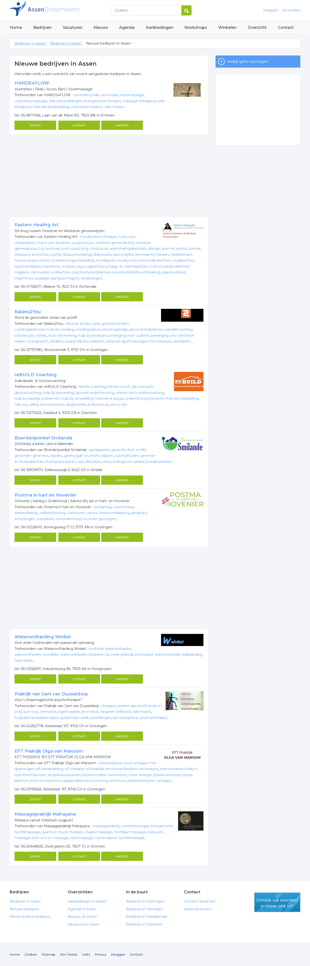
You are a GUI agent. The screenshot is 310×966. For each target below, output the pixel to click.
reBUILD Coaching (36, 374)
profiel (35, 125)
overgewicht (38, 341)
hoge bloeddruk (80, 260)
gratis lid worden (277, 902)
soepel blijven (76, 341)
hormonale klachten (154, 260)
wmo (115, 404)
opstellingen (100, 718)
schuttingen (25, 519)
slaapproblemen (76, 781)
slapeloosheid (173, 272)
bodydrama (24, 718)
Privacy (100, 954)
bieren (70, 462)
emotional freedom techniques (131, 769)
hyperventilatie (27, 266)
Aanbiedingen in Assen (87, 901)
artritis (181, 248)
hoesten (59, 260)
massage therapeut (139, 101)
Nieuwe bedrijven (24, 909)
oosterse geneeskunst (115, 243)
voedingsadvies (89, 329)
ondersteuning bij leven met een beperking (162, 398)
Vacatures (72, 27)
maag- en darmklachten (127, 266)
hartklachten (181, 254)
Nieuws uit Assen (82, 916)
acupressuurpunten (64, 775)
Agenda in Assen (82, 909)
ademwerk (142, 711)
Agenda (127, 27)
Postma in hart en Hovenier (45, 495)
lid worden (291, 10)
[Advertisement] (109, 176)
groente (119, 450)
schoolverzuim (52, 404)
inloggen (270, 10)
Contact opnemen (199, 901)
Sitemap (48, 954)
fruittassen (55, 462)
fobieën (162, 254)
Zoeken (30, 954)
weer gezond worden (110, 323)
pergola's (138, 513)
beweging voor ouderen (129, 335)
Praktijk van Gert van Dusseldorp (51, 694)
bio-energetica (125, 718)
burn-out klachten (46, 781)
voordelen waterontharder (65, 654)
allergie (154, 248)
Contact (286, 27)
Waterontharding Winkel (43, 636)
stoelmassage (132, 95)
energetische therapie (102, 101)
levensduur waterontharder (158, 654)
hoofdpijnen (106, 260)
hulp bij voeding (60, 329)
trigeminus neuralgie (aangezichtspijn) (47, 278)
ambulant (95, 404)
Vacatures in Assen (84, 924)
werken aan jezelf (132, 706)
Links (86, 954)
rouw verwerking (62, 335)
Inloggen (118, 954)
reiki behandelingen (65, 101)
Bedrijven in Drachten (144, 924)
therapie (109, 706)
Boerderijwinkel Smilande (43, 438)
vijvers (92, 513)
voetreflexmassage (31, 101)
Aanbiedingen (159, 27)
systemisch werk (74, 718)
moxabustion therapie (98, 236)
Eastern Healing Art (37, 224)
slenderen (181, 341)
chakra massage (98, 832)
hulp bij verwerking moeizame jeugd (92, 398)
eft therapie (74, 769)
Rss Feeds (68, 954)
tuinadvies (45, 519)
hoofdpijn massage (130, 832)
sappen (107, 455)
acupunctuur (83, 243)
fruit (130, 450)
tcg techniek (49, 248)
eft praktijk (95, 769)
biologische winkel (128, 462)
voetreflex (82, 95)
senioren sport (118, 341)
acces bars (109, 95)
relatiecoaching (151, 392)
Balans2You (28, 311)
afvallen (56, 341)
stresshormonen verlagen (149, 781)
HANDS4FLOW (32, 83)
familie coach (119, 386)
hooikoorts (127, 260)
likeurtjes (93, 462)
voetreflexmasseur (86, 107)
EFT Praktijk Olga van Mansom (49, 751)
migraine (22, 272)
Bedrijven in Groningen (145, 901)
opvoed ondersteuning (95, 392)
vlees (107, 462)
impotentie (50, 266)
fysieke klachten (167, 775)
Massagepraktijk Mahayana (45, 814)
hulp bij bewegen (92, 335)
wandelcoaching (179, 329)
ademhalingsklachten (128, 248)
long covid (89, 248)
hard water (24, 660)
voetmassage (81, 838)
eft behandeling (49, 769)
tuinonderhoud (68, 519)
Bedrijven (42, 27)
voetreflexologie (135, 826)
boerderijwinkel (158, 462)
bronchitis (40, 254)
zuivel (120, 455)
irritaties (68, 266)
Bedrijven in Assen (70, 10)
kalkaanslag (192, 654)
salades (56, 455)
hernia (20, 260)
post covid (70, 248)
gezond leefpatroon (146, 329)
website (122, 125)
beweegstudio (115, 329)
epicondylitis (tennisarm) (133, 254)
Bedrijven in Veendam (144, 909)
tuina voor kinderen (54, 243)
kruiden (132, 455)
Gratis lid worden (198, 909)
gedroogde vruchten (81, 455)
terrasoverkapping (114, 513)
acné (104, 248)
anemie (168, 248)
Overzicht (257, 27)
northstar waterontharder (109, 649)
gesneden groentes (31, 455)
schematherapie (153, 718)
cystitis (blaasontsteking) (71, 254)
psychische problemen (91, 272)
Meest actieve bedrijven (30, 916)
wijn (81, 462)
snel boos (118, 781)
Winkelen (227, 27)
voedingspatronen (30, 329)
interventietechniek (176, 769)
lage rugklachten (91, 266)
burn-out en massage (50, 838)
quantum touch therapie (62, 832)
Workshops (195, 27)
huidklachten (184, 260)
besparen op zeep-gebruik (111, 654)
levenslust (90, 711)
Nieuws (100, 27)
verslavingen (91, 278)
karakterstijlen (47, 718)
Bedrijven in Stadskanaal (146, 916)
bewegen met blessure (152, 341)
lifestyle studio (78, 323)
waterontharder (28, 654)
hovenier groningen (99, 519)
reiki (95, 95)
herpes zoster (38, 260)
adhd (34, 404)
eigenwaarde (69, 711)
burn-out (30, 711)
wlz (124, 404)
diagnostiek (76, 404)
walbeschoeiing (52, 513)
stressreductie (111, 763)
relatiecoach (126, 392)
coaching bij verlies (30, 335)
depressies (102, 254)
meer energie (140, 775)
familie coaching (92, 386)
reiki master (114, 107)
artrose (194, 248)
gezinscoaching (28, 392)
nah (18, 404)
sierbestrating (26, 513)
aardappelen (99, 450)
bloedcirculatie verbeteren (105, 775)
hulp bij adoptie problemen (37, 398)
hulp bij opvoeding (58, 392)
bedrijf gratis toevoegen (248, 61)
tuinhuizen (76, 513)
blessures (22, 254)
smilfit (141, 450)
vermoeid (48, 711)
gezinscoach (142, 386)
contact (79, 125)
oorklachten (61, 272)
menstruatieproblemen (169, 266)
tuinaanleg (103, 507)
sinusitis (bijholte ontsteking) (136, 272)
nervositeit (40, 272)
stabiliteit (97, 341)
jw (107, 404)
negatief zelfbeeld (115, 711)
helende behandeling (51, 107)
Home (16, 27)
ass (25, 404)
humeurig (100, 781)
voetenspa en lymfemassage (119, 838)
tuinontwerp (123, 507)
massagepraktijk (106, 826)
